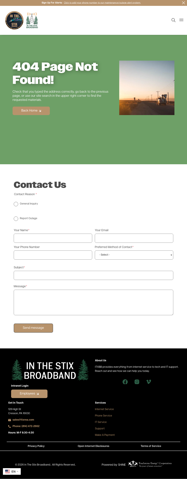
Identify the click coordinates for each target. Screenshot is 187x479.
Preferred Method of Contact (113, 247)
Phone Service (103, 415)
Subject (19, 267)
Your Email (101, 230)
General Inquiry (29, 203)
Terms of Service (150, 446)
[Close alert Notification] (183, 3)
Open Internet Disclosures (93, 446)
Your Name (21, 230)
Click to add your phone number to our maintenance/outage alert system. (102, 3)
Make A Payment (105, 435)
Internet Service (104, 409)
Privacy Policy (36, 446)
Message (20, 286)
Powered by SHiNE (114, 464)
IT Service (101, 422)
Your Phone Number (27, 247)
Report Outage (28, 218)
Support (100, 428)
